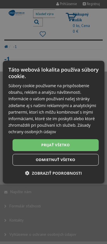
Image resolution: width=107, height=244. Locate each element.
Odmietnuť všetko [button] (55, 159)
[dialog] (53, 122)
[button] (53, 173)
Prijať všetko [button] (55, 144)
